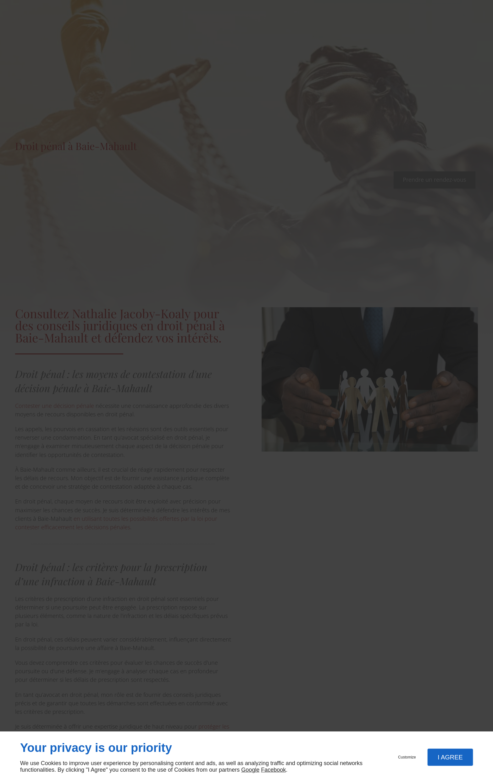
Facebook (273, 770)
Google (250, 770)
